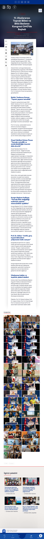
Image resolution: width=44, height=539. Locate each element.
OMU (6, 463)
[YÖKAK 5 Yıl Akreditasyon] (14, 7)
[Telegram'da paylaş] (6, 56)
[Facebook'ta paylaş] (6, 47)
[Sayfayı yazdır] (6, 65)
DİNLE (6, 41)
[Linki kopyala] (6, 62)
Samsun (12, 463)
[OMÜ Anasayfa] (15, 2)
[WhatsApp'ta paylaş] (6, 53)
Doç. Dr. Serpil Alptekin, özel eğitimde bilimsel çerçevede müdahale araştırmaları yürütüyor (30, 509)
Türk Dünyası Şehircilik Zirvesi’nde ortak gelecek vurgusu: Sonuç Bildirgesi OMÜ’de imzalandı (11, 489)
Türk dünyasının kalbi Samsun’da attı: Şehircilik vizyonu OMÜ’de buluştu (11, 508)
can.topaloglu (17, 34)
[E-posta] (19, 2)
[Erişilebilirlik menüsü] (41, 536)
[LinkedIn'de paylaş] (6, 59)
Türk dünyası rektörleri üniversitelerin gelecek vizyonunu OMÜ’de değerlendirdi (29, 489)
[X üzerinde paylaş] (6, 50)
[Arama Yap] (25, 2)
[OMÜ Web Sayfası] (6, 7)
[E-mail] (13, 536)
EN (28, 2)
